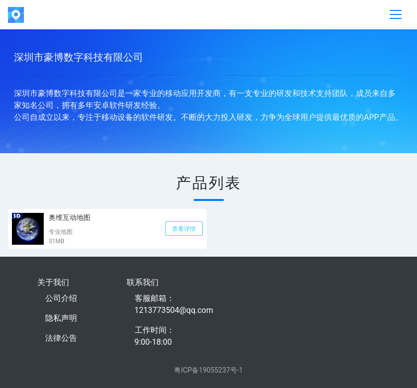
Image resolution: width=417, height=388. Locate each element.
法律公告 (61, 338)
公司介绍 (61, 298)
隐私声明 (61, 318)
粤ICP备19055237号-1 (208, 370)
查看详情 (184, 228)
